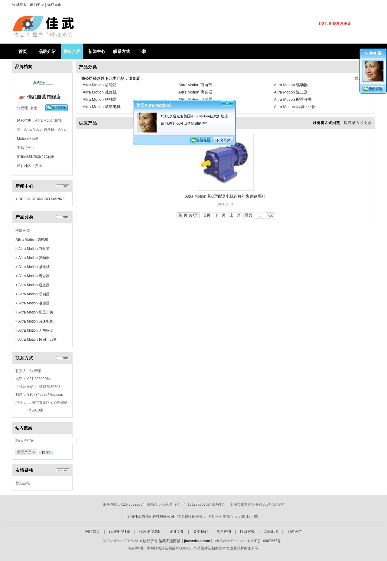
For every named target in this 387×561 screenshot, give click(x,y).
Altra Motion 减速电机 (102, 106)
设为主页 (37, 4)
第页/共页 (188, 215)
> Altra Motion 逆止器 (32, 285)
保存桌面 (54, 4)
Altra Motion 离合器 (195, 92)
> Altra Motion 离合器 (32, 276)
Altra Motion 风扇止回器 (295, 106)
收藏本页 (19, 4)
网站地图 (271, 532)
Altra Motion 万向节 (195, 85)
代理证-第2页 (150, 532)
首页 (22, 51)
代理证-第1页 (119, 532)
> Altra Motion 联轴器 (32, 294)
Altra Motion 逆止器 (291, 92)
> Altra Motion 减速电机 (34, 321)
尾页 (248, 215)
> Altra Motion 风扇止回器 (36, 339)
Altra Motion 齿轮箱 (100, 85)
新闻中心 (96, 51)
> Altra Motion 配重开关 (34, 312)
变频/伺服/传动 (29, 157)
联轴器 (49, 157)
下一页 (220, 215)
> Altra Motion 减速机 (32, 267)
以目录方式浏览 (358, 123)
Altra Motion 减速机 (100, 92)
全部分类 (22, 230)
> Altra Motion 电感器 (32, 303)
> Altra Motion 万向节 (32, 249)
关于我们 (200, 532)
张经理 (22, 108)
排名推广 (294, 532)
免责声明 (223, 532)
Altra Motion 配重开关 (293, 99)
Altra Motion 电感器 (195, 99)
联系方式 (121, 51)
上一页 (235, 215)
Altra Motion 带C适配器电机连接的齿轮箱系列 (225, 196)
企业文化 (177, 532)
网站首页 (92, 532)
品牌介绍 (47, 51)
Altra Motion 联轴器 (100, 99)
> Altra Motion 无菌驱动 (34, 330)
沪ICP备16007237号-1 (266, 541)
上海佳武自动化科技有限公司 (150, 516)
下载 (142, 51)
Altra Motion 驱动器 (291, 85)
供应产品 (71, 51)
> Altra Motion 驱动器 (32, 258)
